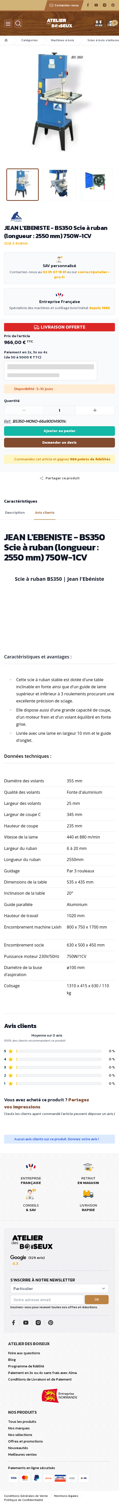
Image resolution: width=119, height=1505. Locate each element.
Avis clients (44, 512)
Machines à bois (62, 40)
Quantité (11, 400)
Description (15, 512)
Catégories (29, 40)
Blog (12, 1359)
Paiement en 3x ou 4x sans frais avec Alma (42, 1372)
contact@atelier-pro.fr (82, 274)
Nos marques (19, 1428)
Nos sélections (20, 1434)
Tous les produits (22, 1421)
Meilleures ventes (22, 1454)
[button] (59, 478)
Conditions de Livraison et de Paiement (40, 1379)
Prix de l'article (17, 336)
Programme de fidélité (26, 1366)
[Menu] (8, 23)
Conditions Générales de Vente (26, 1496)
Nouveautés (18, 1448)
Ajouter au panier (60, 431)
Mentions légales (66, 1496)
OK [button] (96, 1299)
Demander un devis (59, 442)
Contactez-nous (64, 5)
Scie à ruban (16, 243)
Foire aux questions (24, 1353)
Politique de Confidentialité (23, 1500)
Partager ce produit (59, 478)
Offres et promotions (25, 1441)
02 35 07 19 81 (54, 272)
